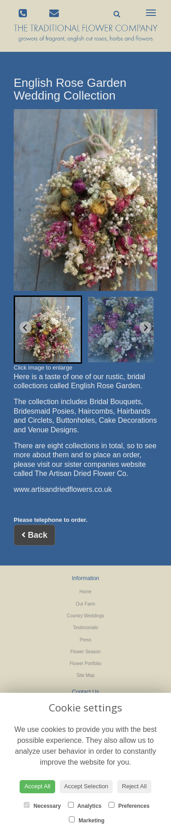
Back (34, 535)
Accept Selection (86, 786)
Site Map (85, 675)
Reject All (134, 786)
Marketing (86, 820)
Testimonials (85, 627)
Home (85, 591)
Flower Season (85, 651)
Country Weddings (85, 615)
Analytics (85, 805)
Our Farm (85, 603)
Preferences (129, 805)
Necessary (42, 805)
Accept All (37, 786)
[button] (48, 329)
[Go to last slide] (25, 327)
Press (86, 639)
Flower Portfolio (85, 663)
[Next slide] (145, 327)
